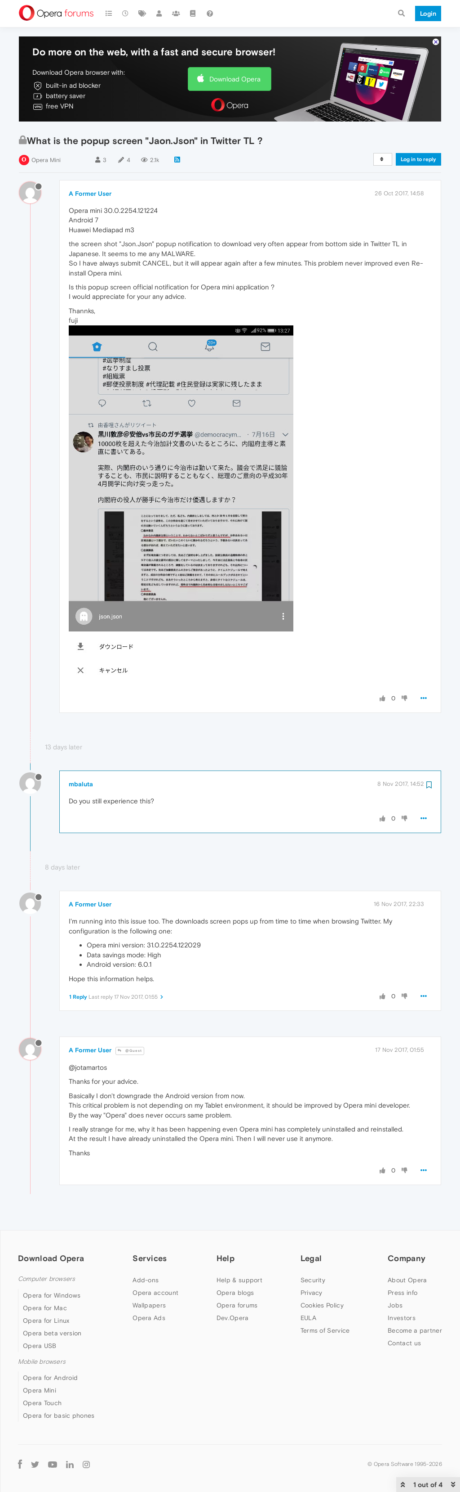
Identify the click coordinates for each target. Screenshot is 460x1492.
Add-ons (146, 1280)
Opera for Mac (45, 1308)
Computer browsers (46, 1279)
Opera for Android (50, 1377)
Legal (311, 1258)
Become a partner (415, 1330)
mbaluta (81, 784)
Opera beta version (52, 1333)
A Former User (90, 193)
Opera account (155, 1292)
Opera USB (40, 1345)
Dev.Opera (233, 1317)
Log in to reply (418, 159)
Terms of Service (325, 1330)
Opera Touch (42, 1402)
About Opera (407, 1280)
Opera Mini (46, 160)
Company (406, 1258)
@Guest (130, 1051)
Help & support (239, 1280)
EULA (308, 1317)
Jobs (395, 1305)
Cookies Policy (322, 1305)
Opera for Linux (46, 1320)
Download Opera (235, 79)
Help (225, 1258)
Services (150, 1258)
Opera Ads (149, 1317)
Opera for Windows (51, 1295)
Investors (402, 1317)
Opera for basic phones (59, 1415)
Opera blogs (235, 1292)
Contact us (404, 1343)
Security (313, 1280)
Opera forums (237, 1305)
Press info (402, 1292)
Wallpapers (149, 1305)
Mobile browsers (42, 1362)
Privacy (312, 1292)
